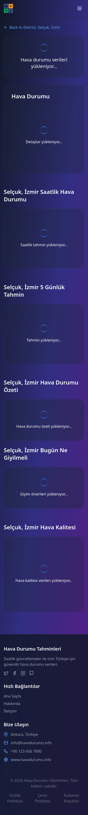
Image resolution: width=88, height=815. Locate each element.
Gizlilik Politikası (15, 798)
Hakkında (12, 703)
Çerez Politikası (42, 798)
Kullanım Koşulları (71, 798)
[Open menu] (79, 8)
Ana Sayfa (12, 696)
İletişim (10, 711)
